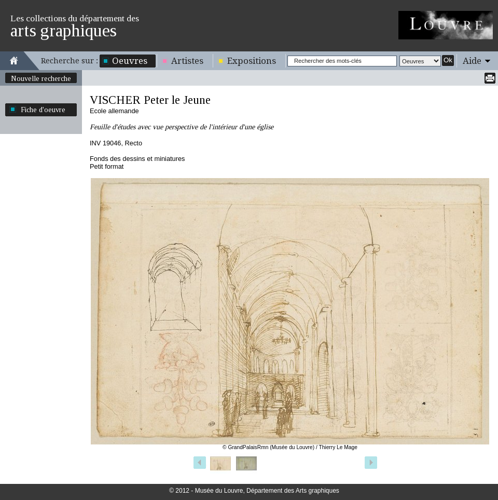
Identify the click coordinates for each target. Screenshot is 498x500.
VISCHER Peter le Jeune (150, 99)
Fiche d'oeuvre (43, 109)
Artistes (187, 61)
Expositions (251, 61)
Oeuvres (129, 61)
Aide (472, 61)
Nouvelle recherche (41, 78)
